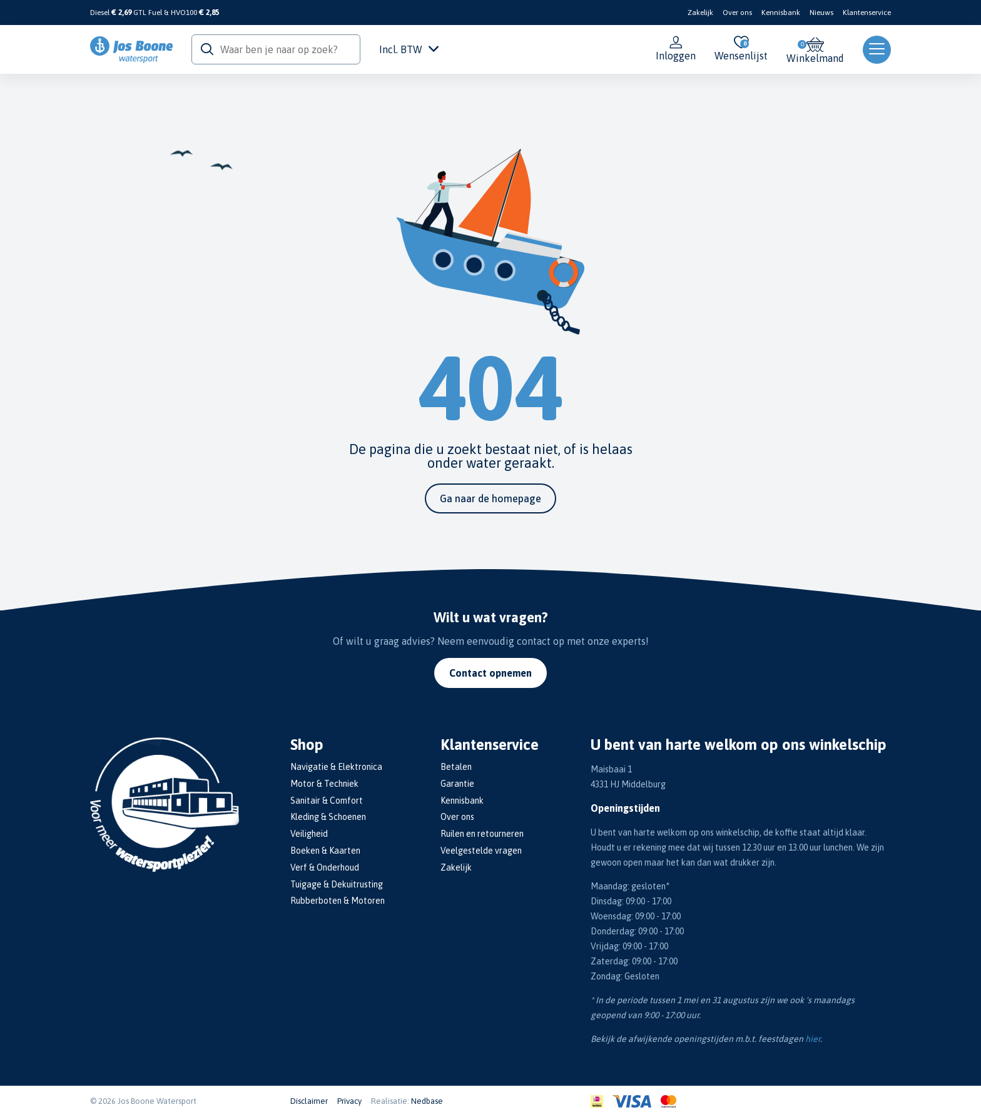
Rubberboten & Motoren (337, 901)
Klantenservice (867, 12)
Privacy (349, 1101)
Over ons (737, 12)
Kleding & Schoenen (328, 817)
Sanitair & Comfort (326, 801)
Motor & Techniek (324, 784)
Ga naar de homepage (490, 498)
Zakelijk (700, 12)
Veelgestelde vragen (481, 851)
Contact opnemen (490, 673)
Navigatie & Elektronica (336, 767)
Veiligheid (309, 834)
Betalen (456, 767)
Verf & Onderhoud (324, 867)
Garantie (457, 784)
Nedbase (427, 1101)
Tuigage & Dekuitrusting (336, 884)
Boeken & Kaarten (325, 851)
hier (812, 1039)
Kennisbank (780, 12)
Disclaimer (309, 1101)
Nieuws (821, 12)
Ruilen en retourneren (482, 834)
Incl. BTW (409, 49)
